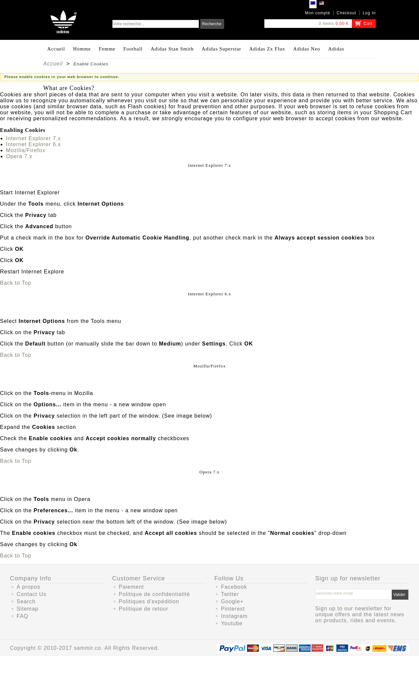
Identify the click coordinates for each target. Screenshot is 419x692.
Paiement (131, 587)
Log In (369, 13)
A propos (28, 587)
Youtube (231, 623)
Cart (367, 23)
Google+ (232, 601)
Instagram (234, 616)
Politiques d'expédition (149, 601)
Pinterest (233, 609)
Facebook (234, 587)
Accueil (53, 63)
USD (321, 4)
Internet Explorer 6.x (33, 144)
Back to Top (15, 283)
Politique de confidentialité (154, 594)
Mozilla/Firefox (25, 150)
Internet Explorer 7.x (33, 138)
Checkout (346, 13)
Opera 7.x (19, 156)
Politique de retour (143, 609)
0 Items (326, 23)
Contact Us (31, 594)
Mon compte (317, 13)
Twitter (230, 594)
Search (26, 601)
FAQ (22, 616)
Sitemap (28, 609)
